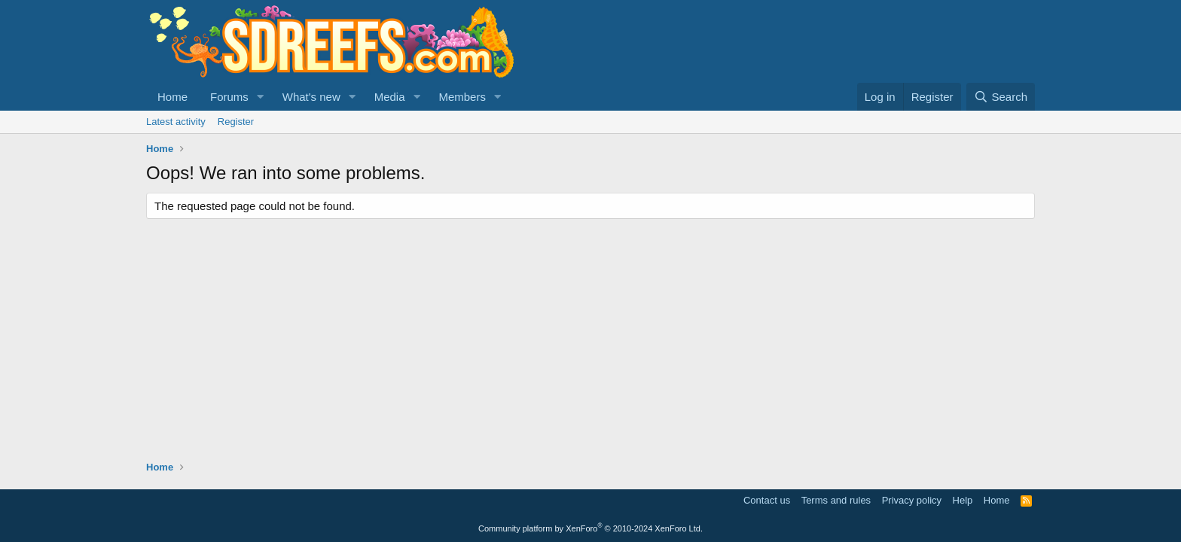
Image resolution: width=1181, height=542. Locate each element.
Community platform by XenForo (590, 528)
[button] (260, 97)
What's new (311, 96)
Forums (229, 96)
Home (172, 96)
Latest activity (176, 121)
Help (963, 500)
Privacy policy (911, 500)
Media (389, 96)
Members (462, 96)
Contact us (766, 500)
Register (236, 121)
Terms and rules (836, 500)
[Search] (1000, 97)
